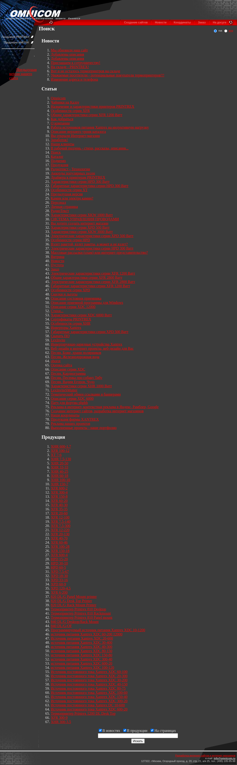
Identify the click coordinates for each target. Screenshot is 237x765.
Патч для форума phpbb (69, 403)
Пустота (57, 265)
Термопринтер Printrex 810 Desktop (78, 609)
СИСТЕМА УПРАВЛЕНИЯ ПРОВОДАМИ (85, 219)
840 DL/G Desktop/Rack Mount (75, 622)
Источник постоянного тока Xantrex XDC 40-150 (89, 684)
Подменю (58, 161)
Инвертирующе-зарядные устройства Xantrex (86, 344)
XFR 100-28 (60, 547)
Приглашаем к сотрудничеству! (75, 63)
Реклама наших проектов (70, 423)
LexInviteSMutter (64, 390)
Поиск (56, 152)
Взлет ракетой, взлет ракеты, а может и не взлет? (89, 244)
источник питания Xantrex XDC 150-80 (81, 655)
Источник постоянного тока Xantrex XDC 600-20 (89, 709)
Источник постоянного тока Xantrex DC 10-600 (88, 705)
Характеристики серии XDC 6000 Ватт (81, 315)
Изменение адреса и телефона (74, 79)
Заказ (202, 22)
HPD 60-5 (58, 567)
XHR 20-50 (59, 463)
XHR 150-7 (59, 484)
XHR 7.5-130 (61, 459)
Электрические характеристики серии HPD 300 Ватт (92, 248)
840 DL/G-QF (61, 626)
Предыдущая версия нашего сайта (23, 74)
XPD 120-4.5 (61, 588)
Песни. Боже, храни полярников (76, 353)
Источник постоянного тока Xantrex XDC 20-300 (89, 676)
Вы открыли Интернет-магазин (75, 136)
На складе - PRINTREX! (70, 67)
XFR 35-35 (59, 509)
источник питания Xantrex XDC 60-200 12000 (87, 634)
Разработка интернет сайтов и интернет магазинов (205, 755)
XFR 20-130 (60, 534)
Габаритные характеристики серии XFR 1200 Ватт (90, 286)
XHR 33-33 (59, 467)
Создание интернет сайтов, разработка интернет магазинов (97, 411)
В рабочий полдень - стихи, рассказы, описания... (90, 148)
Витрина (58, 257)
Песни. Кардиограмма (68, 373)
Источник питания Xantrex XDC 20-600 (82, 638)
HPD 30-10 (59, 563)
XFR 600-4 (59, 555)
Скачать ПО (60, 336)
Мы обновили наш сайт (69, 50)
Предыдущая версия (67, 194)
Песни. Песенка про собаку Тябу (76, 378)
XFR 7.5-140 (60, 522)
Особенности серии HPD (70, 240)
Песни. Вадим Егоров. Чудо (73, 382)
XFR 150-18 (60, 551)
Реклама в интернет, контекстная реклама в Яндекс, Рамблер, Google (105, 407)
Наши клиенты (62, 144)
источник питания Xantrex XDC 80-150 (81, 651)
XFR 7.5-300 (60, 526)
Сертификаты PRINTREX (71, 319)
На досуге (219, 22)
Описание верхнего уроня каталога (78, 131)
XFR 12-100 (60, 517)
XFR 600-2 (59, 488)
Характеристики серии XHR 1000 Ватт (81, 386)
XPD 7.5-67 (60, 572)
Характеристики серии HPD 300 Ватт (80, 182)
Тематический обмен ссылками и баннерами (86, 394)
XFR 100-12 (60, 451)
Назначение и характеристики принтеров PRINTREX (92, 106)
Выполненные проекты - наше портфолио (84, 428)
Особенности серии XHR (70, 323)
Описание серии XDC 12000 (73, 307)
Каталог (57, 157)
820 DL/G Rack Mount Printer (73, 605)
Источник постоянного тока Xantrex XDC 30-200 (89, 680)
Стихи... (57, 311)
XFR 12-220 (60, 530)
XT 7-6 (56, 455)
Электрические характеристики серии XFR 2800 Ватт (93, 282)
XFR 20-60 (59, 513)
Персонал (58, 202)
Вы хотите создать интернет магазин (80, 223)
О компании (60, 123)
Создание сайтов (136, 22)
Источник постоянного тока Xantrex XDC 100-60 (89, 693)
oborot (56, 361)
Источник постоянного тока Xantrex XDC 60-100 (89, 672)
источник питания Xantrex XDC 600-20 (81, 663)
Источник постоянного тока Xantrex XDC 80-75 (88, 688)
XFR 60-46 (59, 542)
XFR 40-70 (59, 538)
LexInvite (58, 340)
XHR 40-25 (59, 471)
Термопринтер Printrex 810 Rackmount (81, 613)
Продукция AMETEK (16, 42)
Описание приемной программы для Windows (87, 303)
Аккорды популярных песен (73, 173)
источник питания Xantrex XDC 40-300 (81, 647)
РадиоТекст (60, 211)
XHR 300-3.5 (61, 722)
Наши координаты (65, 415)
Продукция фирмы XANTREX (75, 419)
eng (231, 30)
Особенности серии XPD (70, 290)
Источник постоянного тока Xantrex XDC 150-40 (89, 697)
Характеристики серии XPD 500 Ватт (80, 227)
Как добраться (62, 119)
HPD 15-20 (59, 559)
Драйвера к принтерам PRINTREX (78, 177)
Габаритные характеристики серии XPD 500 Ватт (89, 332)
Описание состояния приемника (76, 298)
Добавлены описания (67, 54)
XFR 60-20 (59, 501)
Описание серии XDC (68, 369)
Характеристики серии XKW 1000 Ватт (82, 215)
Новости (160, 22)
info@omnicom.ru (224, 758)
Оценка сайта (61, 365)
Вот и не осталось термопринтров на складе (85, 71)
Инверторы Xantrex (66, 328)
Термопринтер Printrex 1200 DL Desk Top (83, 713)
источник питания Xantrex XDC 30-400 (81, 642)
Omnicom (58, 98)
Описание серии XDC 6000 (72, 398)
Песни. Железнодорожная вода (75, 357)
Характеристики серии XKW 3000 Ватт (82, 232)
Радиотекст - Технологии (70, 169)
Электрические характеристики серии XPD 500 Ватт (92, 236)
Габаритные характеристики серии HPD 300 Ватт (89, 186)
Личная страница (64, 207)
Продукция (60, 165)
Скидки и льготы (64, 294)
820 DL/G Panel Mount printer (74, 597)
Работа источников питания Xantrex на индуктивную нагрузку (100, 127)
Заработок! (59, 140)
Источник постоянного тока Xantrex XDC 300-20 (89, 701)
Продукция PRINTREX (15, 36)
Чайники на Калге (65, 102)
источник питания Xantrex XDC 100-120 (82, 668)
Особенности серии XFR (70, 111)
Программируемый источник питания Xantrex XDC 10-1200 (98, 630)
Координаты (182, 22)
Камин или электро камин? (72, 198)
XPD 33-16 (59, 580)
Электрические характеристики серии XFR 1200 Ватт (93, 273)
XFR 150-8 (59, 496)
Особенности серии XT (69, 190)
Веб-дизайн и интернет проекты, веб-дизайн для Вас (92, 348)
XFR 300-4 (59, 492)
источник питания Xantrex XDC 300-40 (81, 659)
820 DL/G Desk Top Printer (71, 601)
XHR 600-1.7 (61, 446)
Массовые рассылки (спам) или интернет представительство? (99, 252)
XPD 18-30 (59, 576)
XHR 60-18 (59, 476)
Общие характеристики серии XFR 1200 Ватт (86, 115)
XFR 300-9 (59, 718)
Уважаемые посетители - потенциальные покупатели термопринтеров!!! (107, 75)
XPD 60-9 (58, 584)
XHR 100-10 (60, 480)
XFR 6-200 (59, 592)
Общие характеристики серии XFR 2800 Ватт (86, 277)
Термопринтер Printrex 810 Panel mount (81, 617)
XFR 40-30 (59, 505)
